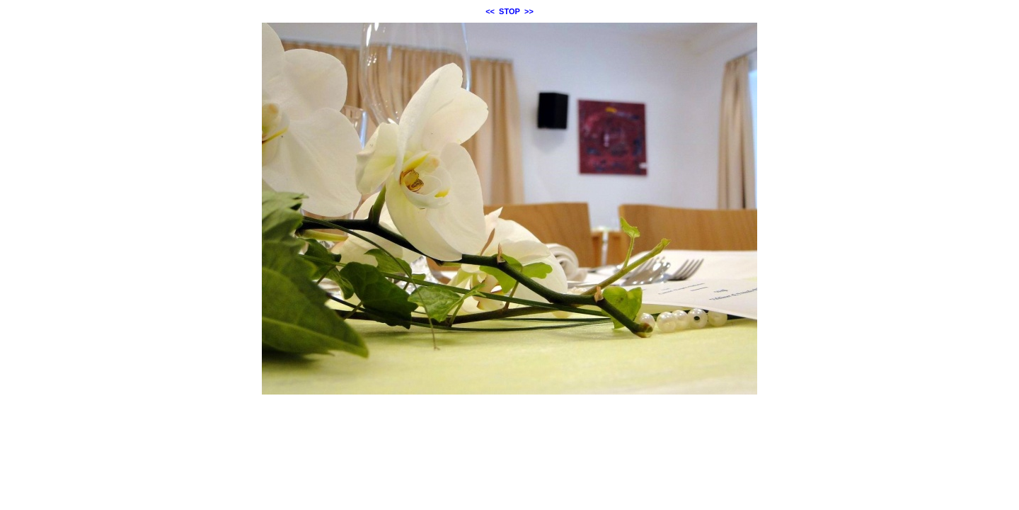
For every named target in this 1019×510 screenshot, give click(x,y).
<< (490, 11)
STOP (509, 11)
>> (529, 11)
